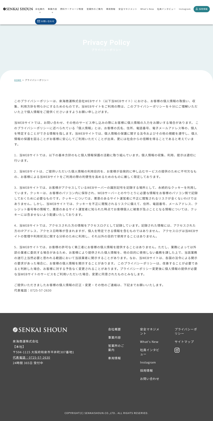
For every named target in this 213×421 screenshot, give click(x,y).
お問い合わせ (45, 21)
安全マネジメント (128, 8)
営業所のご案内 (95, 8)
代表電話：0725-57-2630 (33, 290)
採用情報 (202, 8)
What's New (147, 8)
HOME (17, 80)
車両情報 (110, 8)
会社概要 (114, 329)
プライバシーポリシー (186, 331)
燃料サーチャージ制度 (71, 8)
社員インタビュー (166, 8)
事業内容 (52, 8)
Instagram (185, 8)
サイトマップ (184, 341)
